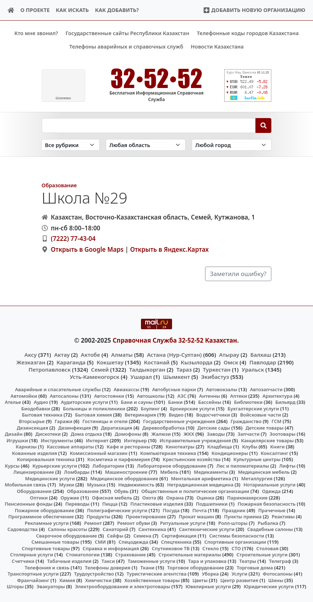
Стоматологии (83, 554)
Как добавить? (117, 10)
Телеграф (280, 561)
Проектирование (146, 516)
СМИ (100, 542)
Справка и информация (111, 548)
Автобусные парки (174, 389)
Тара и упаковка (207, 561)
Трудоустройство (94, 573)
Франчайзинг (33, 580)
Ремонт (93, 522)
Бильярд (285, 402)
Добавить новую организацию (254, 10)
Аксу (30, 354)
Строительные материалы (190, 554)
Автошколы (150, 395)
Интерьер (135, 440)
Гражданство (245, 421)
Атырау (229, 354)
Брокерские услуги (192, 408)
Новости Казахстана (217, 46)
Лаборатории (108, 465)
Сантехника (152, 529)
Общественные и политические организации (195, 491)
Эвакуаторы (51, 586)
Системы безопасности (236, 535)
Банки (175, 402)
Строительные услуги (262, 554)
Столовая (267, 548)
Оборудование (34, 491)
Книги (277, 446)
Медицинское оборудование (124, 478)
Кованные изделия (34, 453)
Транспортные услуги (33, 573)
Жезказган (30, 361)
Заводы (216, 434)
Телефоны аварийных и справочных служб (126, 46)
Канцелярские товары (267, 440)
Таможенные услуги (151, 561)
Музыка (96, 484)
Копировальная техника (46, 459)
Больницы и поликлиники (94, 408)
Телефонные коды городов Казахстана (248, 33)
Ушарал (141, 376)
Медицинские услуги (50, 478)
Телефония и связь (47, 567)
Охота (149, 497)
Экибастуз (215, 376)
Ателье (13, 402)
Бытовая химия (93, 414)
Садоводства (22, 529)
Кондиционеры (230, 453)
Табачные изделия (69, 561)
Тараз (184, 369)
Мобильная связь (25, 484)
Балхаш (260, 354)
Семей (100, 369)
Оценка (205, 497)
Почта (199, 510)
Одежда (271, 491)
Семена (142, 535)
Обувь (121, 491)
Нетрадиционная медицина (200, 484)
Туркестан (216, 369)
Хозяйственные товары (152, 580)
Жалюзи (161, 434)
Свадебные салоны (270, 529)
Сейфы (115, 535)
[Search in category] (70, 145)
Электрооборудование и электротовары (122, 586)
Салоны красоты (67, 529)
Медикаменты (211, 472)
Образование (59, 185)
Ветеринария (140, 414)
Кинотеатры (180, 446)
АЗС (182, 395)
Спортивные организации (235, 542)
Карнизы (26, 446)
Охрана (175, 497)
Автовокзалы (221, 389)
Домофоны (128, 434)
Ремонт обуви (133, 522)
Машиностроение (126, 472)
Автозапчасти (266, 389)
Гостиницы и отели (105, 421)
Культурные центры (256, 459)
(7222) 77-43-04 (73, 238)
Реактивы (283, 516)
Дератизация (116, 427)
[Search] (263, 125)
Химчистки (98, 580)
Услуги (239, 573)
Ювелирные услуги (208, 586)
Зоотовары (282, 434)
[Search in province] (145, 145)
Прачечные (271, 510)
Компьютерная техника (168, 453)
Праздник (234, 510)
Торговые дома (255, 567)
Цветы (200, 580)
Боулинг (150, 408)
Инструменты (57, 440)
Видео (176, 414)
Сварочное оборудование (66, 535)
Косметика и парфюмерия (118, 459)
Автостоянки (109, 395)
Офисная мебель (112, 497)
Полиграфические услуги (117, 510)
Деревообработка (163, 427)
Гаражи (63, 421)
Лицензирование (33, 472)
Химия (67, 580)
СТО (236, 548)
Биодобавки (35, 408)
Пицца (109, 504)
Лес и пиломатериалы (242, 465)
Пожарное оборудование (44, 510)
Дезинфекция (74, 427)
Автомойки (24, 395)
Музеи (66, 484)
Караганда (71, 361)
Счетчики (23, 561)
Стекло (211, 548)
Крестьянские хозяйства (192, 459)
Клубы (249, 446)
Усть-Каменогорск (95, 376)
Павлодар (262, 361)
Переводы (77, 504)
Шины (275, 580)
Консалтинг (274, 453)
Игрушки (17, 440)
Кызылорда (197, 361)
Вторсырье (32, 421)
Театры (247, 561)
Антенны (209, 395)
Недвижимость (136, 484)
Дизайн (13, 434)
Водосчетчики (213, 414)
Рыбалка (268, 522)
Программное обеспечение (41, 516)
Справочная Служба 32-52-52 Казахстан (175, 340)
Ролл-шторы (233, 522)
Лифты (287, 465)
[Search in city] (231, 145)
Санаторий (115, 529)
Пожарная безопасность (267, 504)
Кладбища (219, 446)
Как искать (72, 10)
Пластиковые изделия (156, 504)
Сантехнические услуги (207, 529)
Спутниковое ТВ (170, 548)
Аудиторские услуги (84, 402)
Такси (108, 561)
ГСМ (276, 421)
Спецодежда (133, 542)
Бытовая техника (42, 414)
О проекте (35, 10)
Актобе (90, 354)
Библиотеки (248, 402)
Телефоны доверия (107, 567)
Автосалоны (64, 395)
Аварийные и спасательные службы (58, 389)
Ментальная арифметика (201, 478)
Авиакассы (126, 389)
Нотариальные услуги (269, 484)
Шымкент (176, 376)
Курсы (12, 465)
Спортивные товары (46, 548)
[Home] (11, 10)
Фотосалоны (277, 573)
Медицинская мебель (264, 472)
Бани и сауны (137, 402)
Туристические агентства (157, 573)
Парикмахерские (247, 497)
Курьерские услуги (54, 465)
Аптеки (238, 395)
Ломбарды (76, 472)
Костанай (157, 361)
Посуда (171, 510)
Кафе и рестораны (128, 446)
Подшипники (212, 504)
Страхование (130, 554)
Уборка (210, 573)
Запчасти (249, 434)
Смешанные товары (55, 542)
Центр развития (239, 580)
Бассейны (209, 402)
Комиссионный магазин (99, 453)
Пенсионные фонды (29, 504)
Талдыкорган (147, 369)
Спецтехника (176, 542)
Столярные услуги (31, 554)
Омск (231, 361)
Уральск (253, 369)
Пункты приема (243, 516)
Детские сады (213, 427)
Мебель (169, 472)
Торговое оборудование (195, 567)
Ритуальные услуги (182, 522)
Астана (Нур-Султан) (174, 354)
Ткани (148, 567)
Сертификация (179, 535)
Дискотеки (48, 434)
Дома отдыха (86, 434)
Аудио (41, 402)
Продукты (98, 516)
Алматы (122, 354)
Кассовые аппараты (70, 446)
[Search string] (149, 125)
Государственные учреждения (179, 421)
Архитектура (278, 395)
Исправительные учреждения (195, 440)
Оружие (69, 497)
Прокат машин (196, 516)
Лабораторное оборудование (171, 465)
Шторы (15, 586)
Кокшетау (110, 361)
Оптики (39, 497)
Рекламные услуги (47, 522)
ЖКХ (189, 434)
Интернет (97, 440)
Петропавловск (50, 369)
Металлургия (257, 478)
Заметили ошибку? (238, 273)
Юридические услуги (269, 586)
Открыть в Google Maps (87, 249)
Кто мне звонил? (36, 33)
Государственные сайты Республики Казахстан (127, 33)
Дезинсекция (32, 427)
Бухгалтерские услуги (253, 408)
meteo (63, 98)
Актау (62, 354)
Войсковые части (260, 414)
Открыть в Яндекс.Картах (169, 249)
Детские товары (265, 427)
